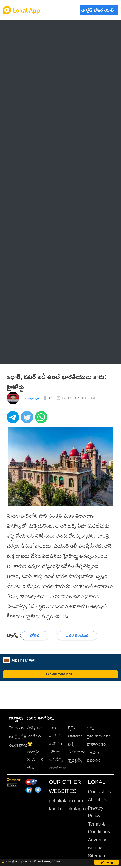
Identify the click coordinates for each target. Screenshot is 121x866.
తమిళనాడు (18, 745)
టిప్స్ (30, 767)
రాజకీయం (58, 767)
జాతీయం (75, 735)
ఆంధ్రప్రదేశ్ (17, 736)
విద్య (90, 727)
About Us (97, 799)
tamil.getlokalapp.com (71, 808)
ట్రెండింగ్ (34, 735)
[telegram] (14, 419)
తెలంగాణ (16, 727)
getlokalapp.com (66, 800)
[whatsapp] (42, 419)
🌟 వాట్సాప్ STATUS (35, 752)
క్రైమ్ (71, 727)
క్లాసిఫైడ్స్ (75, 760)
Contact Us (99, 791)
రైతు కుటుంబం (99, 735)
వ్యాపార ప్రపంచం (94, 756)
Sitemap (96, 855)
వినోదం (55, 743)
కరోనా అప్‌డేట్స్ (56, 755)
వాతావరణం (96, 744)
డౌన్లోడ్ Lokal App (107, 862)
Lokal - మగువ (55, 731)
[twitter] (28, 419)
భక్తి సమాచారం (77, 748)
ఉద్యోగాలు (35, 727)
